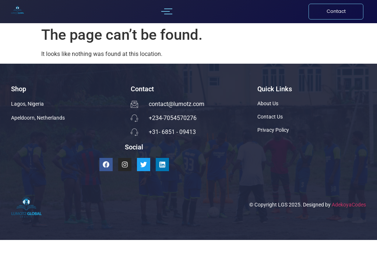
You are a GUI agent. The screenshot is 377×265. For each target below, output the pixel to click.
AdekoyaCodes (349, 205)
